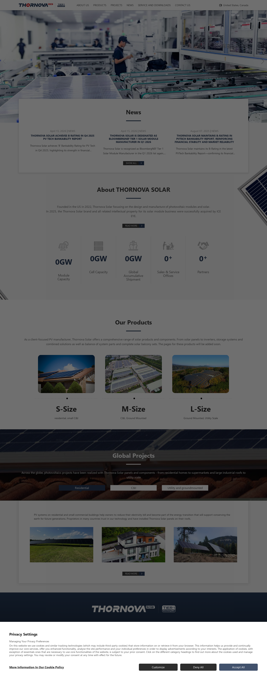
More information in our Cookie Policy (36, 667)
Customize (158, 667)
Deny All (198, 667)
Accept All (238, 667)
